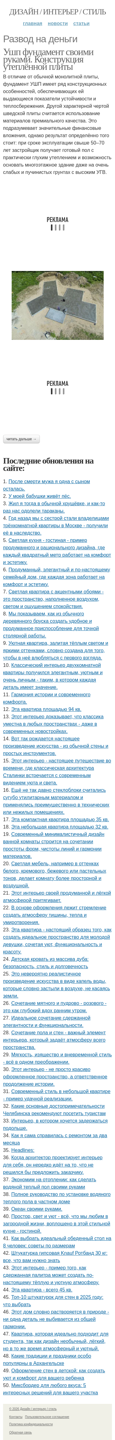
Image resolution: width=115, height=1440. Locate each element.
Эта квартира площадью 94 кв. (46, 709)
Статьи (81, 23)
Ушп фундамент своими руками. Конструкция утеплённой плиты (48, 59)
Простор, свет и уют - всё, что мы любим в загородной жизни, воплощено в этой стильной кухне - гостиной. (56, 1224)
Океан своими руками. (37, 1209)
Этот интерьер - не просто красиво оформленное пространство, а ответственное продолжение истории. (55, 1077)
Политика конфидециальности (31, 1424)
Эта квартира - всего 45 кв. (41, 1289)
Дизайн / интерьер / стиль (57, 11)
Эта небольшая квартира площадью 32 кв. (60, 826)
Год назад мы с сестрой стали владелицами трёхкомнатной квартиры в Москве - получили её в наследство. (56, 526)
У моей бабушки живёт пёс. (40, 496)
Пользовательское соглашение (47, 1417)
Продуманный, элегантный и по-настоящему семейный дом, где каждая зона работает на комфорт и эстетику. (56, 577)
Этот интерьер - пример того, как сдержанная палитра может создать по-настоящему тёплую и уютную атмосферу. (51, 1275)
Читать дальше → (21, 439)
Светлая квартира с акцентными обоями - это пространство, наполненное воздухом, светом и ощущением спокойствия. (53, 599)
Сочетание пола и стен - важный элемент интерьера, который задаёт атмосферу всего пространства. (54, 1040)
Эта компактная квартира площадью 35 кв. (60, 819)
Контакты (15, 1417)
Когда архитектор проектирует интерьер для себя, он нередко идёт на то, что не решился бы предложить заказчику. (52, 1165)
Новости (58, 23)
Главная (32, 23)
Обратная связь (20, 1432)
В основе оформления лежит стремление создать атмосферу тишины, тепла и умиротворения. (54, 915)
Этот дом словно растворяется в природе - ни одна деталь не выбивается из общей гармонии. (56, 1319)
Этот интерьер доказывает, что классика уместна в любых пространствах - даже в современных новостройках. (53, 724)
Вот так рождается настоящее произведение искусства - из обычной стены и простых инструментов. (55, 746)
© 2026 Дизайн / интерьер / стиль (33, 1409)
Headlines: (23, 1150)
